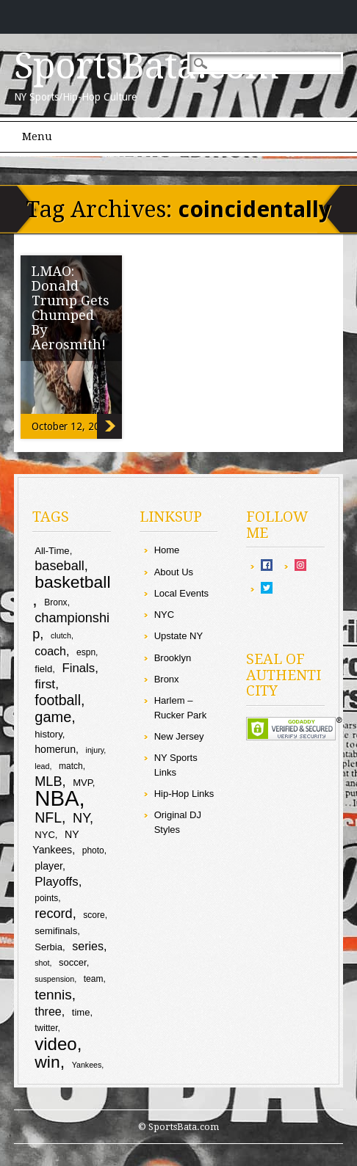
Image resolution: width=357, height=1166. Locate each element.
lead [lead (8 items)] (42, 766)
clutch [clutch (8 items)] (61, 635)
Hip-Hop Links (184, 793)
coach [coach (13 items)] (50, 651)
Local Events (181, 593)
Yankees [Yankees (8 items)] (87, 1064)
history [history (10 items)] (48, 734)
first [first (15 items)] (45, 684)
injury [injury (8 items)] (95, 750)
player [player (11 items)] (48, 866)
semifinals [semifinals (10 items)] (56, 930)
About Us (173, 571)
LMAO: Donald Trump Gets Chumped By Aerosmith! (70, 307)
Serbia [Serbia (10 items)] (48, 946)
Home (167, 549)
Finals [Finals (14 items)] (78, 668)
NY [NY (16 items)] (81, 818)
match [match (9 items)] (71, 766)
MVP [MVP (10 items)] (83, 782)
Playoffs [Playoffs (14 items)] (56, 882)
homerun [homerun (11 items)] (55, 749)
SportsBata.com (146, 66)
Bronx (166, 679)
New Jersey (179, 736)
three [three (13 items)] (48, 1011)
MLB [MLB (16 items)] (48, 781)
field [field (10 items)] (43, 668)
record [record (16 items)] (53, 913)
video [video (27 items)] (55, 1044)
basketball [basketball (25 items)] (72, 581)
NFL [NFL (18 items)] (48, 817)
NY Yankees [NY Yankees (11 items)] (55, 842)
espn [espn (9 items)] (85, 652)
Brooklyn (173, 657)
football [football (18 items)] (58, 700)
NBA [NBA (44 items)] (57, 798)
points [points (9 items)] (46, 898)
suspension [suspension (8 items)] (54, 978)
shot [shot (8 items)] (42, 962)
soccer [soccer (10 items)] (73, 962)
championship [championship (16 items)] (70, 626)
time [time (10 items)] (81, 1012)
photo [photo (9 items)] (93, 850)
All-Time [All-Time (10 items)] (52, 550)
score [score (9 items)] (93, 915)
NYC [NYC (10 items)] (45, 834)
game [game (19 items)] (53, 717)
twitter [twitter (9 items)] (46, 1028)
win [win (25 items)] (47, 1061)
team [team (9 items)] (94, 979)
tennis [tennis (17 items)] (53, 994)
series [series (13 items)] (88, 946)
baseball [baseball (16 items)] (59, 565)
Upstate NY (178, 635)
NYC (164, 614)
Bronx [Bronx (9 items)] (55, 602)
